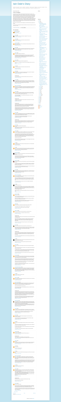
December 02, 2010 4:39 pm (18, 236)
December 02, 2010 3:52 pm (18, 213)
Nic (15, 147)
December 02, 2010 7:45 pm (18, 329)
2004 (39, 101)
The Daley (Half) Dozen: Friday (42, 70)
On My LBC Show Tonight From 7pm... (43, 36)
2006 (39, 99)
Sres (15, 238)
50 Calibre (16, 383)
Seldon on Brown (41, 60)
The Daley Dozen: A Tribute (42, 33)
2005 (39, 100)
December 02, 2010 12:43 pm (18, 96)
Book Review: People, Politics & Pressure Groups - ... (42, 67)
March (40, 93)
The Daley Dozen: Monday (42, 58)
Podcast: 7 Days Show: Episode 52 (43, 39)
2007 (39, 98)
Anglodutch (16, 331)
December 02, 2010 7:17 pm (18, 319)
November (40, 86)
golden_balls (16, 210)
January (40, 95)
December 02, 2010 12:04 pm (18, 77)
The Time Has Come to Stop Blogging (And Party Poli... (43, 34)
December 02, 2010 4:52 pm (18, 242)
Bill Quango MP (16, 152)
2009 (39, 96)
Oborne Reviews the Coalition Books (43, 77)
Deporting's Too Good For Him (42, 50)
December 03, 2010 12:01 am (18, 366)
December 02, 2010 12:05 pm (18, 83)
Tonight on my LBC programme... (42, 71)
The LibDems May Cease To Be (42, 40)
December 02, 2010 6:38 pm (18, 298)
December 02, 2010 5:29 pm (18, 271)
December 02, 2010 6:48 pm (18, 306)
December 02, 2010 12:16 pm (18, 89)
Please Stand (40, 41)
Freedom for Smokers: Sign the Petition (43, 38)
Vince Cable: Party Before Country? (43, 83)
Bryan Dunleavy (16, 300)
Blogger (33, 398)
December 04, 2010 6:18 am (18, 390)
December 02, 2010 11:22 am (18, 50)
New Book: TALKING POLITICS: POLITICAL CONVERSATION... (43, 24)
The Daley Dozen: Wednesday (42, 51)
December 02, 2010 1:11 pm (18, 145)
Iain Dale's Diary (21, 3)
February (40, 94)
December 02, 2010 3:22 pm (18, 208)
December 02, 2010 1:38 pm (18, 167)
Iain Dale (16, 112)
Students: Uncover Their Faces (42, 42)
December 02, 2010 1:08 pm (18, 140)
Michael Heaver (16, 31)
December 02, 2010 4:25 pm (18, 229)
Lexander (16, 79)
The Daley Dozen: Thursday (42, 76)
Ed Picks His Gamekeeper (42, 37)
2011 (39, 21)
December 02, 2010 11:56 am (18, 73)
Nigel (15, 321)
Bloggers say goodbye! (41, 25)
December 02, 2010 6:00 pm (18, 275)
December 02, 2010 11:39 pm (18, 353)
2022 (39, 20)
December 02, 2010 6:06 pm (18, 288)
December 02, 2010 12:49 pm (18, 117)
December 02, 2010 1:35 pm (18, 158)
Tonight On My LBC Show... (42, 52)
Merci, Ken (40, 46)
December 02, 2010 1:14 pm (18, 150)
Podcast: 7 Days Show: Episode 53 (43, 28)
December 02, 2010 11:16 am (18, 45)
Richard (16, 47)
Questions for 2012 (41, 69)
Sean (15, 273)
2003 (39, 102)
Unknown (16, 91)
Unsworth (16, 308)
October (40, 87)
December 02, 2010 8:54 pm (18, 338)
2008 (39, 97)
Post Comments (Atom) (18, 394)
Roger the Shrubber (17, 85)
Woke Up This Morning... (41, 68)
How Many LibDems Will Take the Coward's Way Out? (42, 47)
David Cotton (16, 160)
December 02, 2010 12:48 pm (18, 110)
